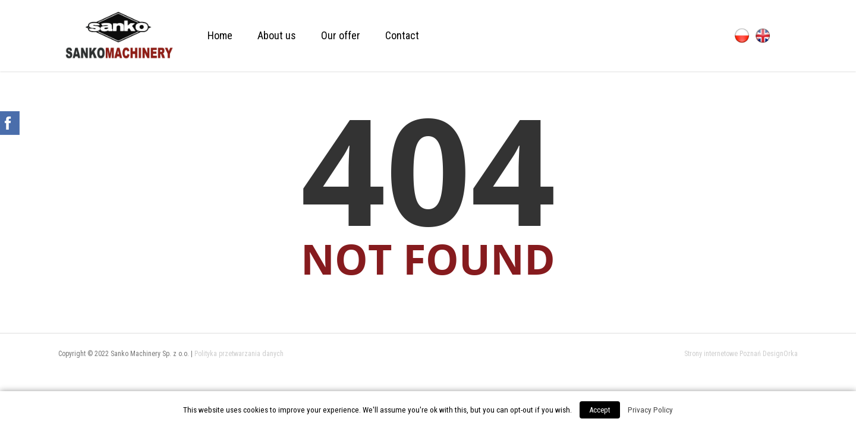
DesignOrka (780, 354)
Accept (599, 409)
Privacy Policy (650, 409)
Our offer (340, 35)
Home (219, 35)
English (763, 36)
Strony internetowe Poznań (722, 354)
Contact (402, 35)
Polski (742, 36)
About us (276, 35)
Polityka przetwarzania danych (239, 354)
